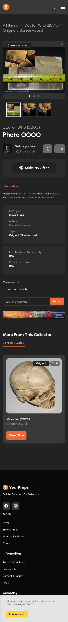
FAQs (6, 582)
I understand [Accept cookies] (17, 614)
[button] (29, 96)
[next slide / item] (62, 70)
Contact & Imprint (13, 576)
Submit (57, 301)
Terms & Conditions (14, 562)
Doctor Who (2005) (21, 127)
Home (6, 522)
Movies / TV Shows (13, 536)
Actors (6, 543)
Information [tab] (10, 186)
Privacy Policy (10, 569)
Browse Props (10, 529)
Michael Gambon (19, 225)
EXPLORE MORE (14, 343)
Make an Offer (34, 168)
